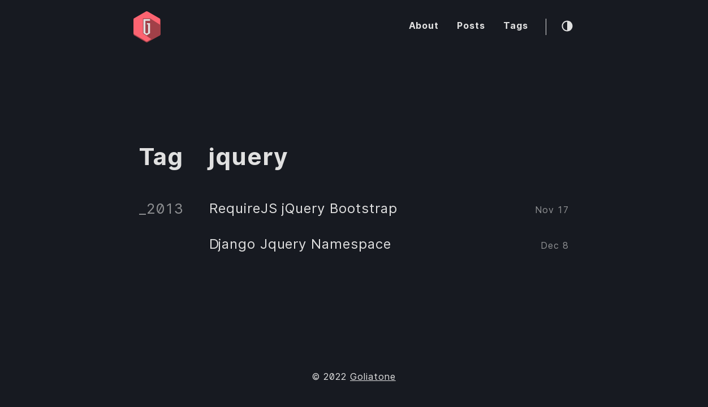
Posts (471, 25)
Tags (515, 25)
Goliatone (373, 376)
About (424, 25)
